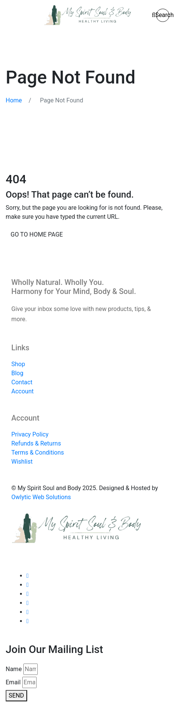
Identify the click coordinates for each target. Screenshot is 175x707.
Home (14, 100)
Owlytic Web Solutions (41, 497)
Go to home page (37, 234)
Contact (21, 382)
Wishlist (21, 461)
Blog (17, 373)
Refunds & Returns (36, 443)
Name (14, 669)
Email (13, 682)
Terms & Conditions (37, 452)
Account (22, 391)
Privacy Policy (30, 434)
